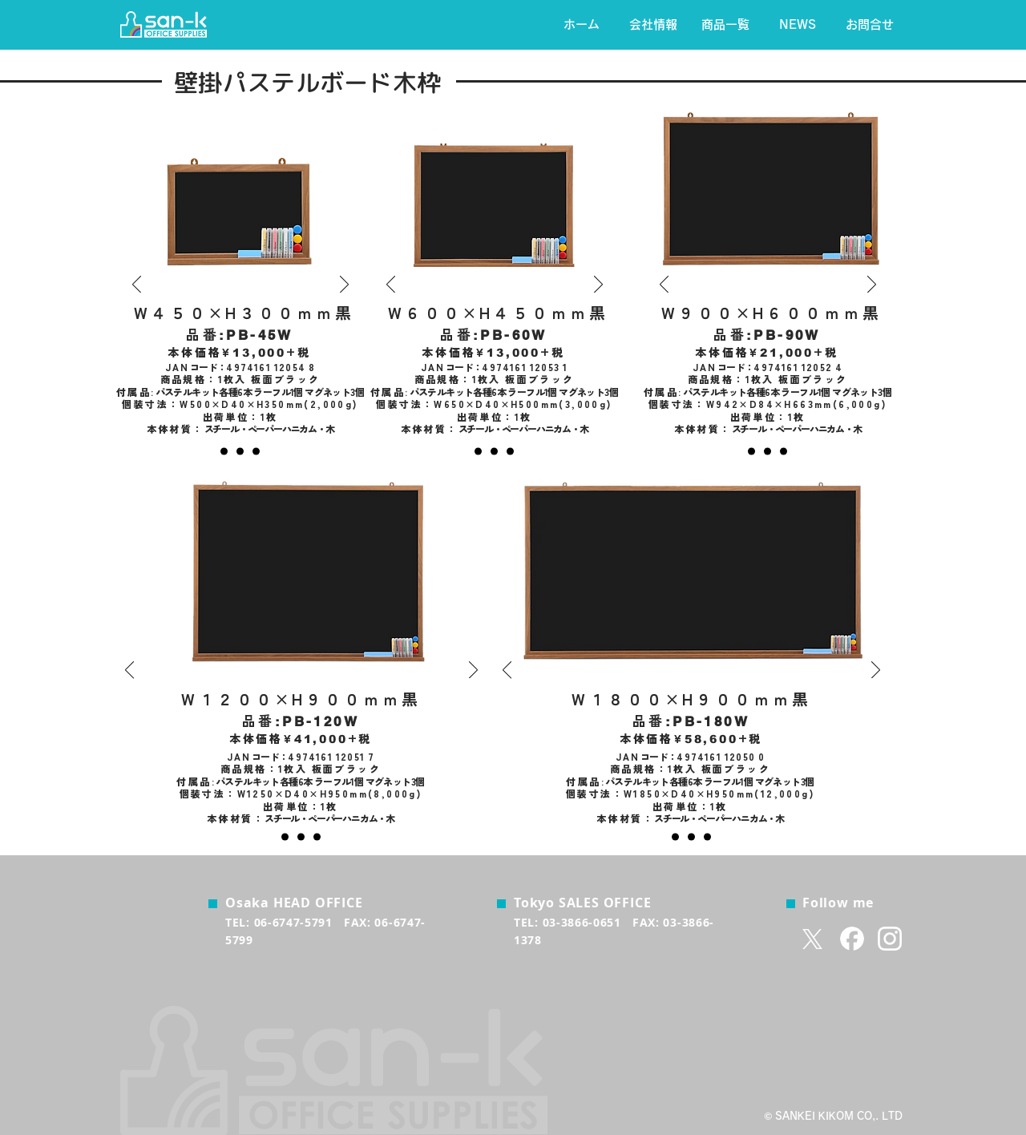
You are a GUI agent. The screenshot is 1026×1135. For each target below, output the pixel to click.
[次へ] (344, 285)
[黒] (224, 451)
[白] (256, 451)
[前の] (136, 285)
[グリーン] (240, 451)
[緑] (494, 451)
